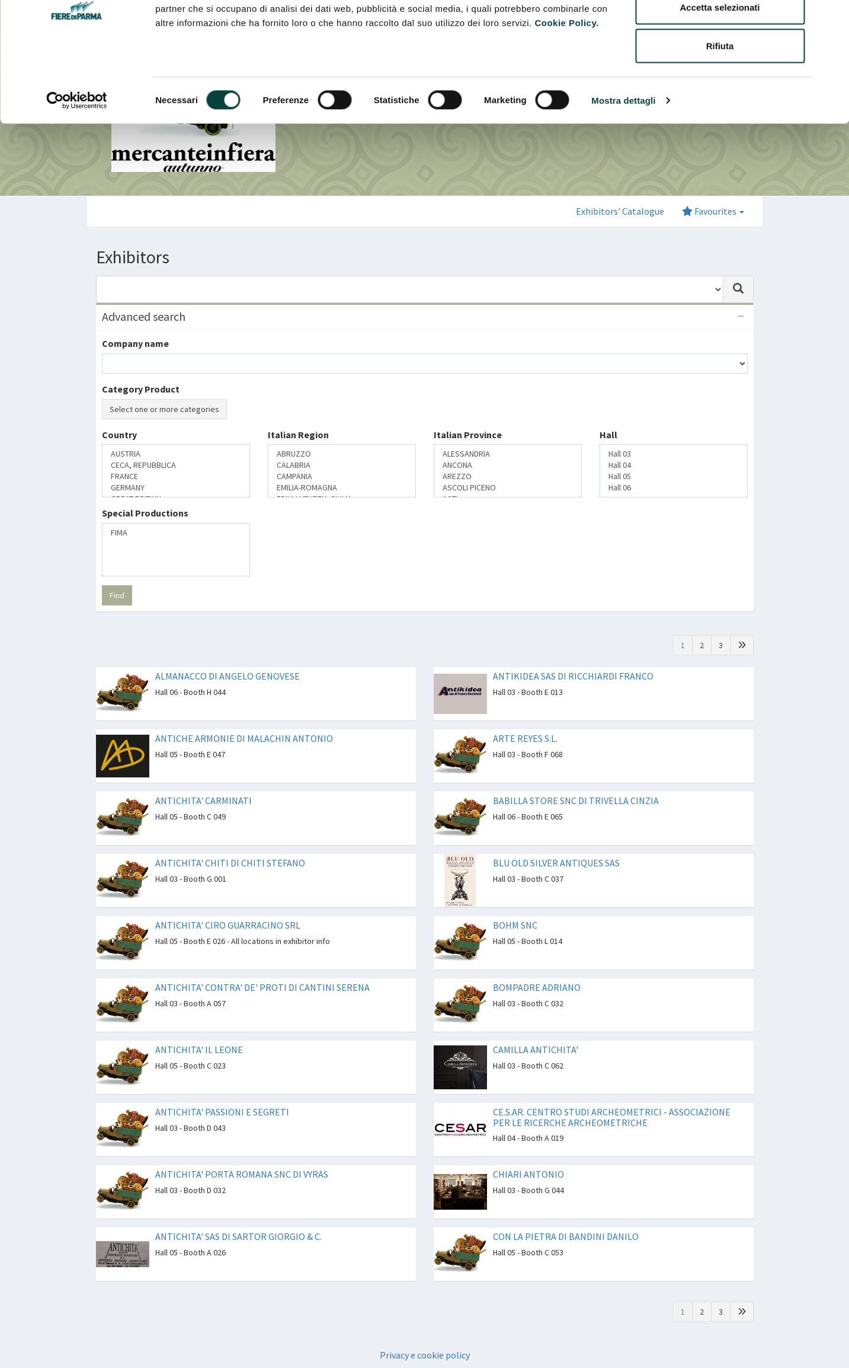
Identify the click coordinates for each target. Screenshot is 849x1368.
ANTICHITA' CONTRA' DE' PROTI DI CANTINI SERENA (262, 987)
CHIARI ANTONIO (528, 1174)
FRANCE (176, 476)
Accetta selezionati (720, 70)
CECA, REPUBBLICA (176, 465)
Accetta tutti (720, 31)
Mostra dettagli (623, 163)
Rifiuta (720, 109)
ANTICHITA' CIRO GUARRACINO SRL (227, 925)
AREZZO (507, 476)
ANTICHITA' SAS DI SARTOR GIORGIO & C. (238, 1236)
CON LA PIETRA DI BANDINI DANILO (566, 1236)
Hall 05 (673, 476)
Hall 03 (673, 454)
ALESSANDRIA (507, 454)
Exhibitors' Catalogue (620, 211)
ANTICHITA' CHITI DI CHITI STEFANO (230, 863)
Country (119, 435)
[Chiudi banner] (830, 18)
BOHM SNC (515, 925)
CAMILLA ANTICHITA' (535, 1050)
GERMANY (176, 487)
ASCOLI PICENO (507, 487)
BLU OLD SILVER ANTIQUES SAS (556, 863)
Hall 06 (673, 487)
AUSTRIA (176, 454)
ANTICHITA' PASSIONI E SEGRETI (222, 1112)
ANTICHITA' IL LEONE (199, 1050)
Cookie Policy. (566, 86)
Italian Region (298, 435)
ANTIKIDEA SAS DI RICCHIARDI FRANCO (573, 676)
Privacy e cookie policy (425, 1355)
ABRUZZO (341, 454)
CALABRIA (341, 465)
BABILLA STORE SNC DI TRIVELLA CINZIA (576, 800)
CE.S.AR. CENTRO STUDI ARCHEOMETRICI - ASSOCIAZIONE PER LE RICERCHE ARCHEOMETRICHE (612, 1117)
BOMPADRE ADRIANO (537, 987)
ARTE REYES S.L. (525, 738)
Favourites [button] (713, 211)
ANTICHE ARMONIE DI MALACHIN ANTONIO (244, 738)
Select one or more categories (164, 409)
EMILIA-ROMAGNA (341, 487)
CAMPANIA (341, 476)
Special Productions (145, 513)
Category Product (141, 389)
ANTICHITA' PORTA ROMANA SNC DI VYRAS (241, 1174)
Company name (135, 343)
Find (117, 595)
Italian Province (468, 435)
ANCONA (507, 465)
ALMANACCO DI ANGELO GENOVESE (227, 676)
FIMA (176, 532)
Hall (608, 435)
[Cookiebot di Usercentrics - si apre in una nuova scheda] (77, 164)
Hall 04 (673, 465)
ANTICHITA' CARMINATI (203, 800)
